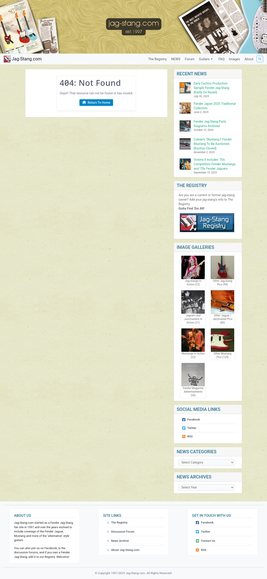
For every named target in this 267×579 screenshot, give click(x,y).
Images (234, 59)
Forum (190, 59)
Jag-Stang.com (23, 59)
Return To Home (96, 103)
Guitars (206, 59)
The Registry (157, 59)
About (248, 59)
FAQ (221, 59)
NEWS (175, 59)
